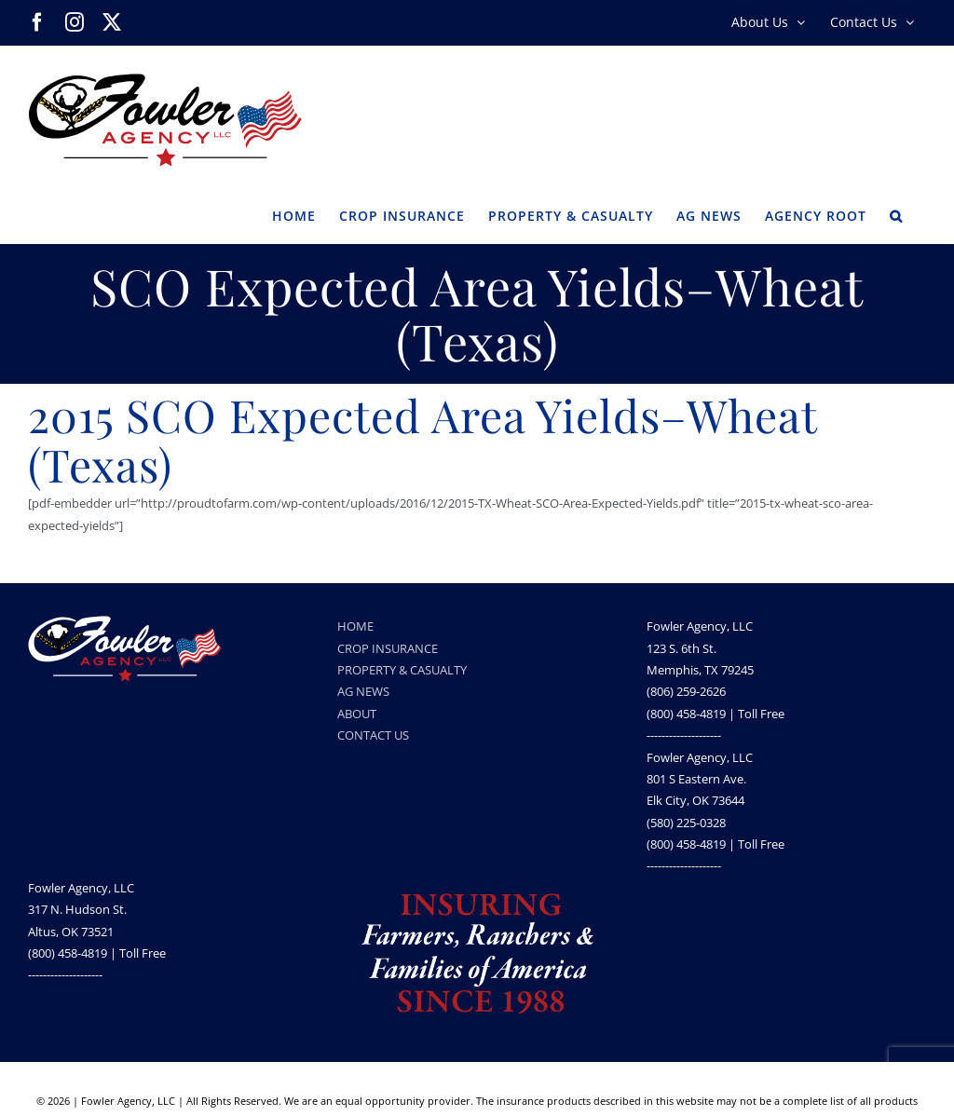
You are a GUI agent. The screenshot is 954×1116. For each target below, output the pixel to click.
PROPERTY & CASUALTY (402, 669)
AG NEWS (363, 691)
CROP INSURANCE (387, 648)
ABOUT (356, 713)
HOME (355, 626)
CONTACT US (373, 735)
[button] (896, 214)
